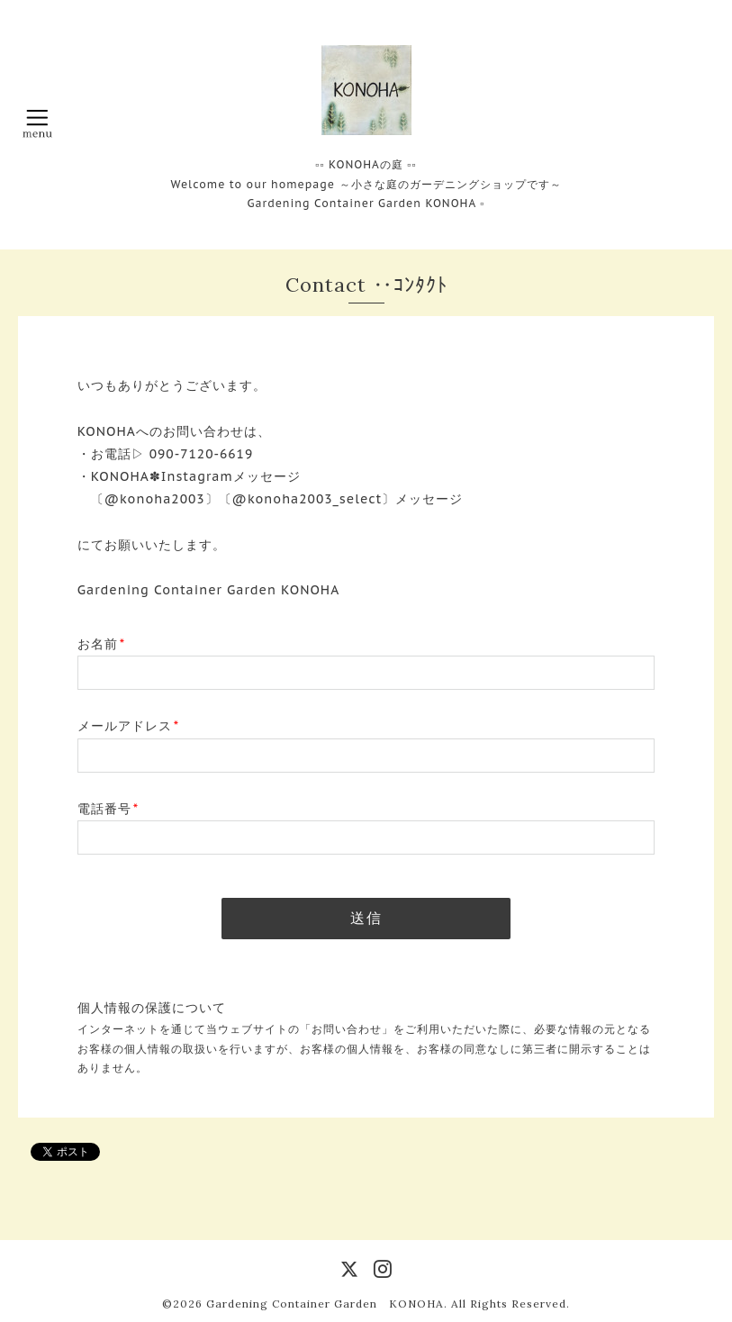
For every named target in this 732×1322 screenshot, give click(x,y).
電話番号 (108, 809)
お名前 (101, 644)
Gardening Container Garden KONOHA (325, 1303)
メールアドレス (128, 726)
